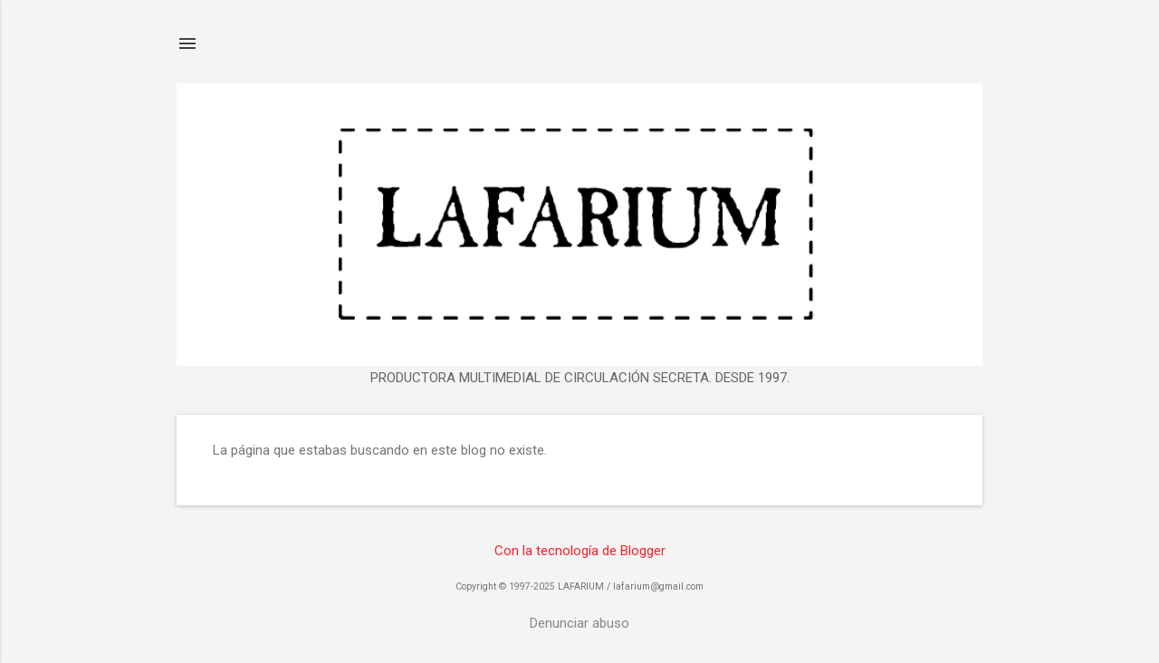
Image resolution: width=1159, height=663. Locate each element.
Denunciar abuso (579, 623)
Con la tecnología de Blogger (580, 551)
